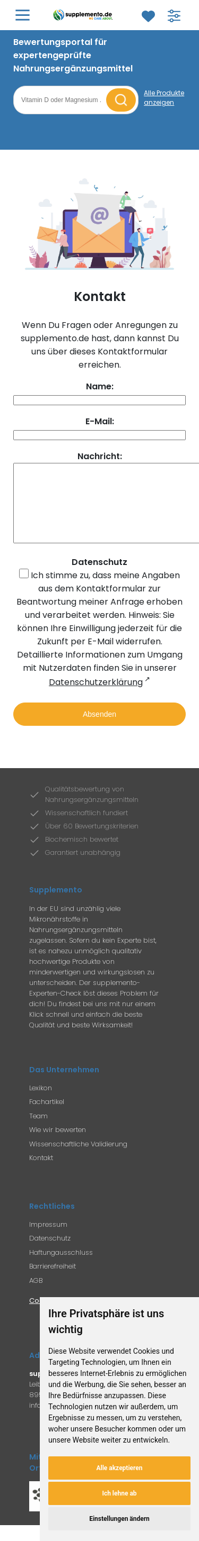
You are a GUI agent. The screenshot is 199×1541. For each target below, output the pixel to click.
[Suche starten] (121, 100)
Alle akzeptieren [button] (119, 1468)
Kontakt (41, 1174)
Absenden (99, 730)
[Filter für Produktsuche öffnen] (174, 16)
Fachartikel (46, 1118)
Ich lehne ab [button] (119, 1493)
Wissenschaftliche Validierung (78, 1160)
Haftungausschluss (61, 1268)
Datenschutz (50, 1254)
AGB (35, 1296)
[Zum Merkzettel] (148, 16)
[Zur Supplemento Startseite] (84, 14)
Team (38, 1132)
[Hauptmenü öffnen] (22, 15)
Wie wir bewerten (57, 1146)
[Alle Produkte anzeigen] (165, 97)
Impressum (48, 1240)
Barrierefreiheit (52, 1282)
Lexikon (40, 1104)
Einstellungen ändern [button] (119, 1518)
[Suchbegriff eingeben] (61, 100)
